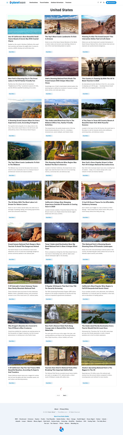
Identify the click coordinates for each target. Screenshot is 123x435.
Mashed (29, 421)
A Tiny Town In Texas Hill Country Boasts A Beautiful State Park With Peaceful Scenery (98, 123)
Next (64, 395)
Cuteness (30, 419)
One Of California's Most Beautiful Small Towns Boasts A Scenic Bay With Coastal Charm (23, 39)
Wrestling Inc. (75, 423)
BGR (16, 419)
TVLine (61, 423)
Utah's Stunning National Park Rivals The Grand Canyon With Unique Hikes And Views (60, 81)
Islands (104, 419)
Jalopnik (18, 421)
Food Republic (51, 419)
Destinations (33, 2)
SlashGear (79, 421)
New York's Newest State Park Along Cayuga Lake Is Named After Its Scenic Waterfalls (59, 328)
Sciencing (64, 421)
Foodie (43, 419)
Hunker (98, 419)
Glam (68, 419)
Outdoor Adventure (57, 2)
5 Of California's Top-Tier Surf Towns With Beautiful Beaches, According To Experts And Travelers (24, 370)
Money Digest (38, 421)
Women (67, 423)
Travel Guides (44, 2)
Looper (24, 421)
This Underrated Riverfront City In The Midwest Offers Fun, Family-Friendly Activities (59, 123)
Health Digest (81, 419)
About (56, 409)
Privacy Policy (64, 409)
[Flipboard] (101, 2)
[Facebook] (98, 2)
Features (68, 2)
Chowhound (22, 419)
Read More (11, 52)
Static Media (51, 412)
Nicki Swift (46, 421)
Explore (37, 419)
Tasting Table (91, 421)
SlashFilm (71, 421)
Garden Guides (61, 419)
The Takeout (54, 423)
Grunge (73, 419)
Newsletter (111, 2)
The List (46, 423)
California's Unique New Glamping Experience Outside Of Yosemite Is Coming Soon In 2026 (61, 204)
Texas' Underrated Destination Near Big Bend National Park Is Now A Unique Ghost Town (61, 246)
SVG (85, 421)
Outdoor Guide (55, 421)
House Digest (91, 419)
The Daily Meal (101, 421)
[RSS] (103, 2)
